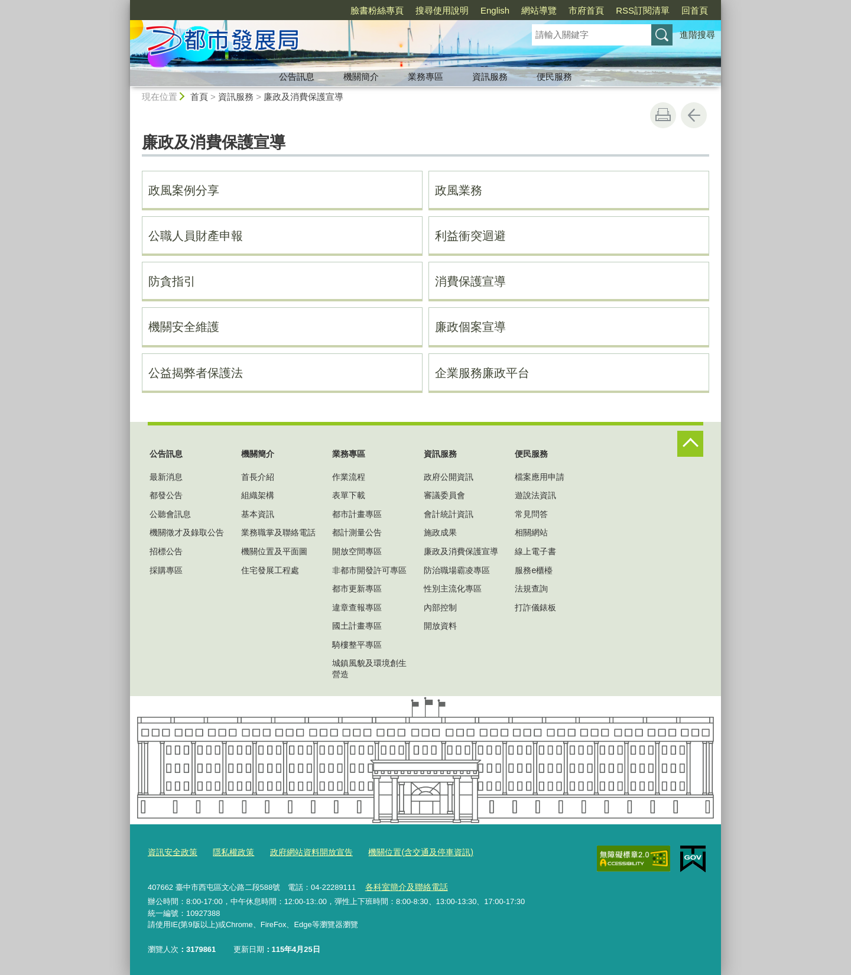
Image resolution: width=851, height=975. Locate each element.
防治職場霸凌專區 (457, 570)
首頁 (199, 97)
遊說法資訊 (535, 495)
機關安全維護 (183, 326)
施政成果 (440, 532)
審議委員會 (444, 495)
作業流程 (348, 477)
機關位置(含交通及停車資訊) (404, 851)
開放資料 (440, 625)
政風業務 (458, 190)
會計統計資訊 (448, 514)
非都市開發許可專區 (369, 570)
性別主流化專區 (453, 588)
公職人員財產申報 (195, 235)
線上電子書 (535, 551)
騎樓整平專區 (357, 644)
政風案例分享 (183, 190)
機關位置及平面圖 (274, 551)
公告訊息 (296, 77)
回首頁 (694, 10)
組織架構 (257, 495)
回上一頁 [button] (694, 115)
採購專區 (166, 570)
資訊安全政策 (171, 851)
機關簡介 (361, 77)
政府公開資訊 (448, 477)
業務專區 (425, 77)
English (494, 10)
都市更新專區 (357, 588)
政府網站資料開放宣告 (302, 851)
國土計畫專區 (357, 625)
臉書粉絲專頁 (377, 10)
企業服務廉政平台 (482, 372)
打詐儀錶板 (535, 607)
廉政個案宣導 (470, 326)
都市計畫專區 (357, 514)
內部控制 (440, 607)
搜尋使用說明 (442, 10)
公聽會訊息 (170, 514)
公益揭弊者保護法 (195, 372)
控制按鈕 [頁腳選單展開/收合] (690, 444)
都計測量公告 (357, 532)
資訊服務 (490, 77)
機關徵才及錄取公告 (187, 532)
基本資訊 (257, 514)
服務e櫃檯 (534, 570)
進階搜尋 (697, 35)
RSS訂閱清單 (643, 10)
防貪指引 (172, 281)
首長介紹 (257, 477)
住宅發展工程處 (270, 570)
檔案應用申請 (539, 477)
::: (125, 5)
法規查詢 (531, 588)
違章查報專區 (357, 607)
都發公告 (166, 495)
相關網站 (531, 532)
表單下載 (348, 495)
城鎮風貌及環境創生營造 (369, 668)
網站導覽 (539, 10)
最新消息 (166, 477)
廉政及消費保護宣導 (303, 97)
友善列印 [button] (663, 115)
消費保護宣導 (470, 281)
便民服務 (554, 77)
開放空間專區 (357, 551)
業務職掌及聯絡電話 (278, 532)
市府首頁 (586, 10)
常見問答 (531, 514)
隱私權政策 (228, 851)
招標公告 (166, 551)
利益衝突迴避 (470, 235)
